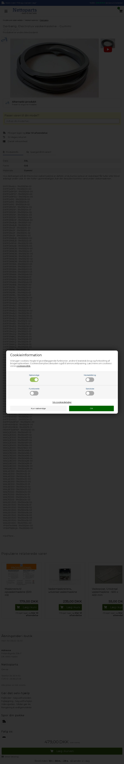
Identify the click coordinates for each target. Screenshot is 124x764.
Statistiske (90, 392)
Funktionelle (34, 392)
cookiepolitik (23, 366)
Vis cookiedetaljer (62, 402)
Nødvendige (34, 378)
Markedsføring (90, 378)
